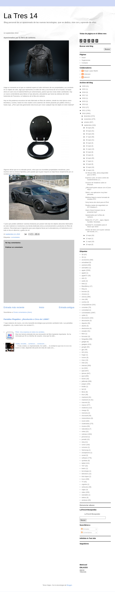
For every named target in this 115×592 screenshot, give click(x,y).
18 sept (88, 158)
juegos (84, 384)
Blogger (69, 585)
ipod (83, 376)
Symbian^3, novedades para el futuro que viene (96, 226)
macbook (85, 397)
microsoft (85, 415)
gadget (84, 342)
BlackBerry (85, 286)
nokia (83, 431)
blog (83, 289)
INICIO (82, 570)
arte (83, 278)
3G (83, 257)
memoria (85, 413)
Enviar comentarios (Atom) (22, 312)
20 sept (88, 152)
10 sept (88, 244)
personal (85, 437)
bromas (84, 291)
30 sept (88, 128)
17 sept (88, 161)
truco (83, 479)
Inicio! (84, 57)
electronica (85, 328)
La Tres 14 (21, 16)
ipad (83, 371)
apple (83, 270)
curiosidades (15, 237)
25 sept (88, 143)
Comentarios (86, 532)
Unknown (87, 74)
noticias (84, 434)
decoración (85, 320)
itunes (84, 379)
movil (83, 421)
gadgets (84, 344)
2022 (84, 89)
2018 (84, 92)
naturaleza (85, 429)
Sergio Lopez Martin (91, 71)
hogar (84, 355)
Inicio (41, 307)
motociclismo (86, 418)
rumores (84, 447)
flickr (83, 334)
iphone (84, 373)
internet (84, 365)
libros (83, 392)
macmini (84, 402)
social (84, 455)
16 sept (88, 164)
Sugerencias (86, 60)
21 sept (88, 149)
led (83, 389)
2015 (84, 101)
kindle (84, 386)
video (83, 492)
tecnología (85, 471)
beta (83, 283)
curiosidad (85, 310)
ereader (84, 331)
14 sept (88, 170)
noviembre (88, 119)
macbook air (86, 400)
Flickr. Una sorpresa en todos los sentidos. (30, 332)
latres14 (86, 77)
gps (83, 349)
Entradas (85, 529)
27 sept (88, 137)
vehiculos (85, 487)
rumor (84, 445)
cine (83, 299)
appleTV (84, 275)
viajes (84, 489)
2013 (84, 104)
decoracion (85, 318)
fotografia (85, 339)
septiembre (88, 125)
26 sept (88, 140)
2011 (84, 110)
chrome (84, 294)
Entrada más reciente (14, 307)
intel (83, 363)
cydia (83, 315)
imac (83, 360)
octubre (87, 122)
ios (83, 368)
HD (83, 352)
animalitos (85, 268)
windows (85, 500)
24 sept (88, 146)
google (84, 347)
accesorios (85, 260)
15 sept (88, 167)
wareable (85, 495)
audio (83, 281)
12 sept (88, 238)
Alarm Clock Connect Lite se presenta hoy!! (95, 211)
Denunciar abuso (87, 505)
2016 (84, 98)
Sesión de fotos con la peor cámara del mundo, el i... (97, 231)
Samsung (85, 450)
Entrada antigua (66, 307)
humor (84, 357)
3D (83, 254)
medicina (85, 408)
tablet (83, 463)
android (84, 265)
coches (84, 302)
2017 (84, 95)
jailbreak (84, 381)
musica (84, 426)
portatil (84, 439)
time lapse (85, 476)
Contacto (85, 63)
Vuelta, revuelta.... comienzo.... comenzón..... (30, 344)
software (84, 458)
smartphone (86, 453)
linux (83, 394)
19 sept (88, 155)
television (85, 474)
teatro (84, 468)
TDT (83, 466)
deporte (84, 323)
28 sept (88, 134)
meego (84, 410)
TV (83, 482)
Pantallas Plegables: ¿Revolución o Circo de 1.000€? (26, 319)
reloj (83, 442)
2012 (84, 107)
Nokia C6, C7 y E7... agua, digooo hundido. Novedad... (97, 221)
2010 (84, 113)
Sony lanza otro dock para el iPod (97, 202)
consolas (85, 307)
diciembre (87, 116)
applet (84, 273)
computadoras (86, 305)
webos (84, 497)
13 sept (88, 235)
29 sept (88, 131)
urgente (84, 484)
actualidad (85, 262)
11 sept (88, 241)
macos (84, 405)
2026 (84, 86)
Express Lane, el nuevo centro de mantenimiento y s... (97, 179)
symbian (84, 460)
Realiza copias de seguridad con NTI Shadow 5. (96, 206)
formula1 (85, 336)
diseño (84, 326)
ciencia (84, 297)
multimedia (85, 423)
